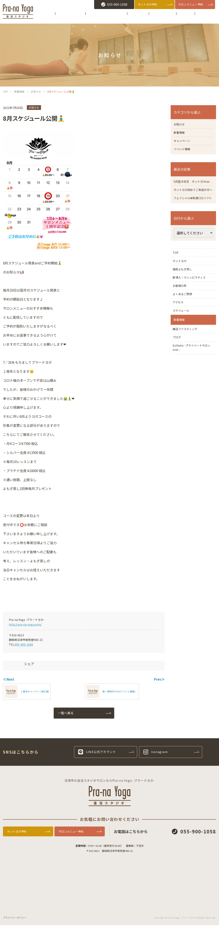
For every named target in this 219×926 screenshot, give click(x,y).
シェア (29, 663)
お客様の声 (181, 315)
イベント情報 (183, 151)
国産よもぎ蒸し (186, 294)
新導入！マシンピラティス (192, 304)
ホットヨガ (181, 283)
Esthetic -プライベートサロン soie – (193, 396)
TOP (177, 272)
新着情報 (180, 133)
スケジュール (183, 348)
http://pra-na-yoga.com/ (25, 624)
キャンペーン (183, 142)
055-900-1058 (24, 644)
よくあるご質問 (185, 326)
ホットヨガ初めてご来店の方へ (193, 200)
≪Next (8, 679)
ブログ (178, 383)
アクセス (180, 337)
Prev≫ (159, 679)
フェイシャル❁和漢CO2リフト (192, 213)
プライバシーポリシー (15, 918)
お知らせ (34, 107)
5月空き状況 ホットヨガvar (192, 186)
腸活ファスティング (188, 372)
